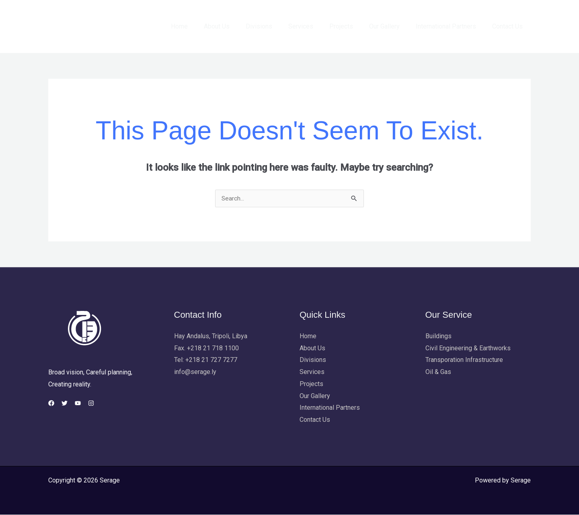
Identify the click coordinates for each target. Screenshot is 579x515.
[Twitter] (69, 404)
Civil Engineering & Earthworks (468, 348)
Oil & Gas (438, 372)
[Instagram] (106, 404)
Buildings (438, 336)
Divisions (276, 26)
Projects (352, 26)
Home (203, 26)
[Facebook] (51, 404)
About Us (237, 26)
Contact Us (509, 26)
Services (315, 26)
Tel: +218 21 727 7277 (205, 360)
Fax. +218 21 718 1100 (206, 348)
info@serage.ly (195, 372)
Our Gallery (392, 26)
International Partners (451, 26)
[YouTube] (87, 404)
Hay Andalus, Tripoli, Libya (210, 336)
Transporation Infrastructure (464, 360)
